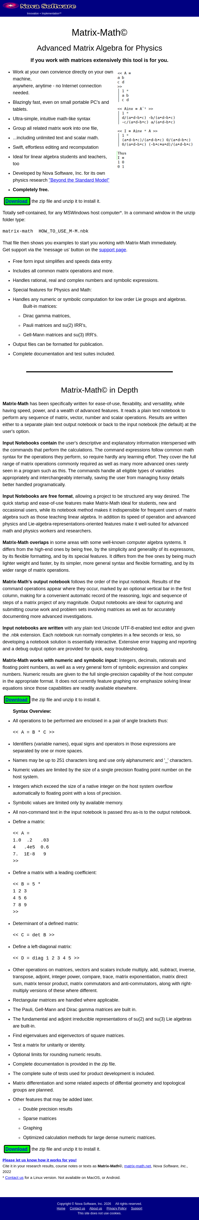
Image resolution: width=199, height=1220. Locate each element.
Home (61, 1208)
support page (112, 249)
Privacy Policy (117, 1208)
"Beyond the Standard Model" (79, 180)
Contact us (14, 1177)
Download (17, 201)
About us (95, 1208)
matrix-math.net (137, 1166)
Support (136, 1208)
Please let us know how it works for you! (40, 1160)
